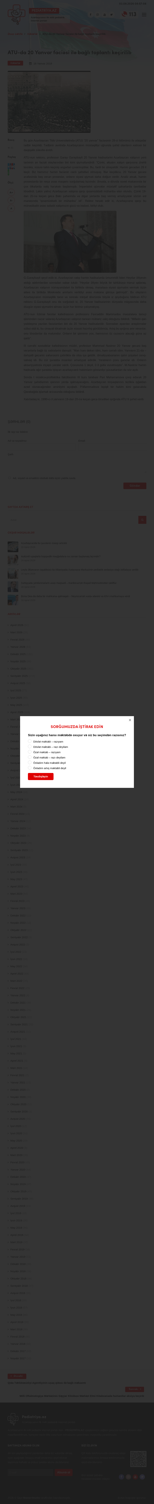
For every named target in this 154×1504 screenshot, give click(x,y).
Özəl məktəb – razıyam (46, 752)
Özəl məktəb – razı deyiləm (49, 757)
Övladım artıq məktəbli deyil (49, 768)
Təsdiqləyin (40, 776)
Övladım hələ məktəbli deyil (49, 762)
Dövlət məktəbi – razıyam (48, 741)
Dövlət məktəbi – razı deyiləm (50, 746)
